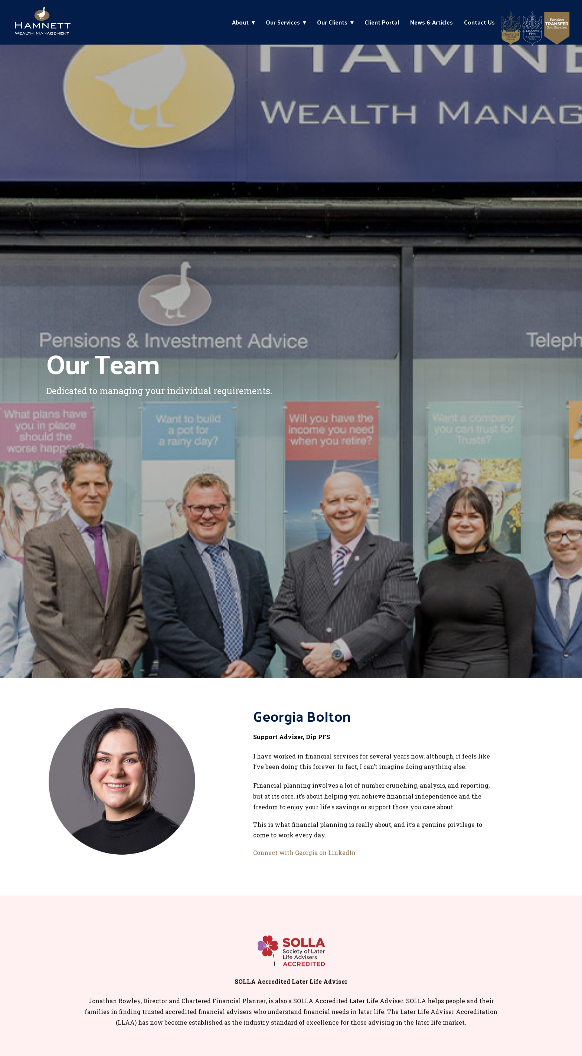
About (240, 22)
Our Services (283, 22)
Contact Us (479, 22)
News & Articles (431, 22)
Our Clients (332, 22)
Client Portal (381, 22)
